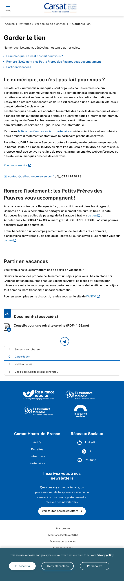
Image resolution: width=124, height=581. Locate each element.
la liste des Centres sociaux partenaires (44, 131)
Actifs (37, 442)
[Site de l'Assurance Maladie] (39, 410)
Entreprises (37, 456)
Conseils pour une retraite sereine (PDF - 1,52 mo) (51, 325)
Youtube (87, 460)
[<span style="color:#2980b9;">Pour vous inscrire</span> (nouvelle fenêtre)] (18, 165)
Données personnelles (63, 541)
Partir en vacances (18, 67)
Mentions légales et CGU (63, 534)
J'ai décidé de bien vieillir (51, 24)
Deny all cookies (57, 566)
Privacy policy (105, 555)
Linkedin (86, 442)
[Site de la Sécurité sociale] (80, 410)
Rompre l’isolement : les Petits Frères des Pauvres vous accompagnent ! (54, 61)
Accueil (10, 24)
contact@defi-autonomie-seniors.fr (31, 176)
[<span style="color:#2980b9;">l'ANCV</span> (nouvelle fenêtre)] (93, 296)
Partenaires (37, 463)
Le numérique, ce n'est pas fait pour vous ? (34, 56)
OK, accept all (22, 566)
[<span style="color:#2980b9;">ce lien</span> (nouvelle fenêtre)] (94, 215)
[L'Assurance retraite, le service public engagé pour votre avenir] (38, 394)
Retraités (25, 24)
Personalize (94, 566)
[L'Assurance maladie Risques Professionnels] (80, 394)
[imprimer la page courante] (64, 341)
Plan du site (63, 528)
